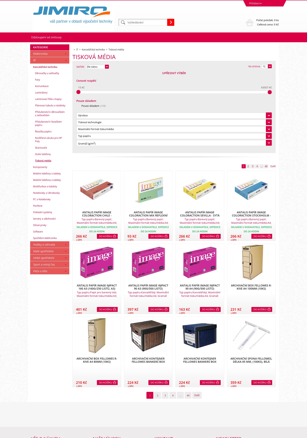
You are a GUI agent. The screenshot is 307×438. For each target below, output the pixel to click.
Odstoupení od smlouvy (46, 37)
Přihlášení (254, 3)
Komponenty (40, 247)
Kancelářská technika (45, 147)
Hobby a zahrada (44, 325)
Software (38, 312)
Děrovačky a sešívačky (47, 153)
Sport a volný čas (44, 345)
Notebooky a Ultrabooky (46, 273)
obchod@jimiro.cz (164, 418)
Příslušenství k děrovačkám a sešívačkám (50, 194)
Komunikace (42, 166)
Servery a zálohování (44, 299)
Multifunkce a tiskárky (45, 267)
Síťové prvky (39, 305)
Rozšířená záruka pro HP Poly (48, 220)
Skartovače (41, 228)
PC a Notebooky (42, 280)
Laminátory (41, 173)
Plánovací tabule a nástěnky (50, 186)
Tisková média (43, 241)
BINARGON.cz (271, 434)
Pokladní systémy (42, 292)
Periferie (37, 286)
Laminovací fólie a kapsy (48, 179)
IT (34, 141)
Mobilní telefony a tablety (47, 254)
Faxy (37, 160)
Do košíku (105, 155)
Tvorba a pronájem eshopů (248, 434)
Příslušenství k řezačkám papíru (48, 204)
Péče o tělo (40, 352)
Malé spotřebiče (43, 332)
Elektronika (40, 134)
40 (266, 85)
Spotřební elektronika (45, 318)
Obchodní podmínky (42, 401)
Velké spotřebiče (43, 338)
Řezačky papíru (43, 212)
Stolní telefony (43, 234)
